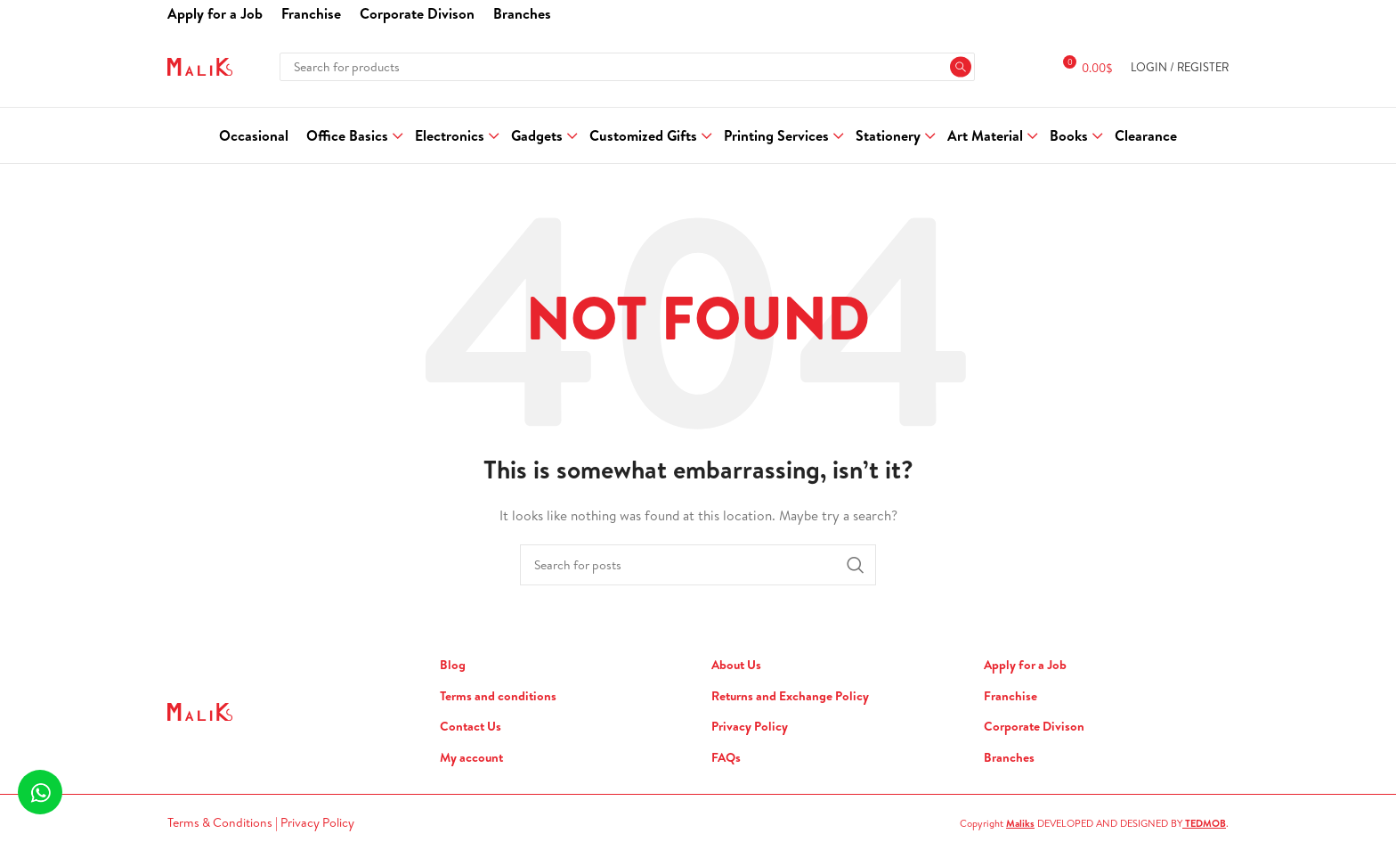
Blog (453, 665)
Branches (1009, 757)
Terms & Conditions (221, 822)
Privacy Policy (749, 726)
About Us (736, 665)
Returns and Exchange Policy (790, 696)
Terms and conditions (498, 696)
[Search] (627, 67)
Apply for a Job (1025, 665)
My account (471, 757)
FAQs (726, 757)
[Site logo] (199, 65)
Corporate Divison (1034, 726)
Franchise (1010, 696)
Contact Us (470, 726)
